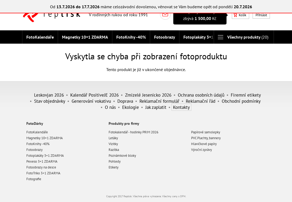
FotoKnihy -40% (131, 37)
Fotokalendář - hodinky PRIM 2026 (133, 132)
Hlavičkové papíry (204, 144)
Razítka (114, 149)
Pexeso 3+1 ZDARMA (41, 161)
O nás (110, 107)
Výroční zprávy (201, 149)
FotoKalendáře (40, 37)
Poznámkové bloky (122, 155)
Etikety (113, 167)
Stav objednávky (49, 101)
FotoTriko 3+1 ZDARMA (43, 173)
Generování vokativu (91, 101)
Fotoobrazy (164, 37)
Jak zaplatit (155, 107)
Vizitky (113, 144)
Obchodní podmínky (241, 101)
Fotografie (33, 179)
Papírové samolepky (205, 132)
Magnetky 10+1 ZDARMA (85, 37)
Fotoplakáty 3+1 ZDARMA (207, 37)
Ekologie (130, 107)
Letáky (113, 138)
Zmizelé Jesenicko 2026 (148, 95)
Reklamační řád (200, 101)
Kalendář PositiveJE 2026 (94, 95)
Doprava (125, 101)
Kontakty (181, 107)
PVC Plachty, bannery (206, 138)
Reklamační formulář (159, 101)
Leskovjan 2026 (49, 95)
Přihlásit (261, 15)
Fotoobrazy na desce (41, 167)
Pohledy (115, 161)
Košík (239, 15)
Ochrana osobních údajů (201, 95)
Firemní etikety (246, 95)
